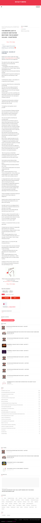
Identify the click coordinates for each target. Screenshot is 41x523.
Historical (24, 501)
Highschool (20, 501)
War (36, 507)
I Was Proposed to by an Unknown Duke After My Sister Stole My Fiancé (20, 413)
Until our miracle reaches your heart (20, 415)
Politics (14, 505)
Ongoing (9, 505)
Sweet (18, 507)
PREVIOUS (6, 297)
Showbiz (8, 507)
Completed (3, 515)
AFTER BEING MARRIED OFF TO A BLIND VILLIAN (20, 412)
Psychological (19, 505)
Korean (6, 503)
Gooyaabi (14, 521)
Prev (8, 42)
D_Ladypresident (11, 307)
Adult (16, 498)
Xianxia (3, 508)
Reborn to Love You (20, 422)
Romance (28, 505)
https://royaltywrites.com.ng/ (11, 58)
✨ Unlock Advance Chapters (8, 320)
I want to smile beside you (20, 417)
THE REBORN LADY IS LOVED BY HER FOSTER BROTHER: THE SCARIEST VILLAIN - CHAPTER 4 (21, 382)
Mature (20, 503)
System (21, 507)
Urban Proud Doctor (20, 399)
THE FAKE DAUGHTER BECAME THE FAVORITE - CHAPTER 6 (18, 356)
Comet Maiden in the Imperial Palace (20, 408)
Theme (6, 521)
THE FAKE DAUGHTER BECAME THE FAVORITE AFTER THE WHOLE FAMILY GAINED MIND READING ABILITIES (23, 332)
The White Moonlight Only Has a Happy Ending (20, 403)
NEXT (15, 297)
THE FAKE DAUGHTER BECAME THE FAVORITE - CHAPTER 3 (18, 338)
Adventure (20, 498)
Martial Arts (15, 503)
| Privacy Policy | (26, 519)
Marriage (10, 503)
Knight (3, 503)
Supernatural (13, 507)
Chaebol (37, 498)
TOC (11, 42)
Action (5, 498)
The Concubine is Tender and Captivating (20, 424)
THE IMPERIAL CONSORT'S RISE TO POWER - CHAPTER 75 (17, 350)
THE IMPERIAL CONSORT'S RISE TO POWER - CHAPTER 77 (17, 344)
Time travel (26, 507)
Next (14, 42)
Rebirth (24, 505)
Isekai (32, 501)
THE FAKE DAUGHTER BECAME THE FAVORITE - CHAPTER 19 (18, 369)
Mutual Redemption (30, 503)
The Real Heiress (20, 433)
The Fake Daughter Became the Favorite (20, 392)
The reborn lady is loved (8, 26)
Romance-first (33, 505)
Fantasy (3, 501)
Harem (15, 501)
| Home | (16, 519)
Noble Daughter (4, 505)
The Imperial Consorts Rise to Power (20, 394)
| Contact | (20, 519)
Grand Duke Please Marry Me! (20, 406)
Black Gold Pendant (20, 410)
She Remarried (20, 431)
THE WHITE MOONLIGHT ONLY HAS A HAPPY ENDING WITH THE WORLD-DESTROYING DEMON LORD (18, 490)
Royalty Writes (20, 2)
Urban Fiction (31, 507)
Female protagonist (9, 501)
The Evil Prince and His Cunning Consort (20, 397)
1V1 (2, 498)
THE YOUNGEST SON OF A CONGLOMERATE (15, 462)
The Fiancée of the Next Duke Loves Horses (20, 428)
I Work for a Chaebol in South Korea (20, 426)
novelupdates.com (8, 281)
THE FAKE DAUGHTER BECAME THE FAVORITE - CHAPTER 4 (18, 375)
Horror (29, 501)
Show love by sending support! (35, 519)
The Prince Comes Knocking (20, 419)
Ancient (25, 498)
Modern (24, 503)
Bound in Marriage (20, 401)
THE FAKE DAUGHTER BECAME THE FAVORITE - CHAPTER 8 (18, 363)
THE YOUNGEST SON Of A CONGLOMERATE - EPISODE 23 (17, 468)
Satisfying (3, 507)
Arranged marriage (31, 498)
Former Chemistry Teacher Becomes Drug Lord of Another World (20, 404)
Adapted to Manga (11, 498)
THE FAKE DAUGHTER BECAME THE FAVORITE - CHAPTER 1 (17, 326)
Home (3, 26)
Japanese (36, 501)
